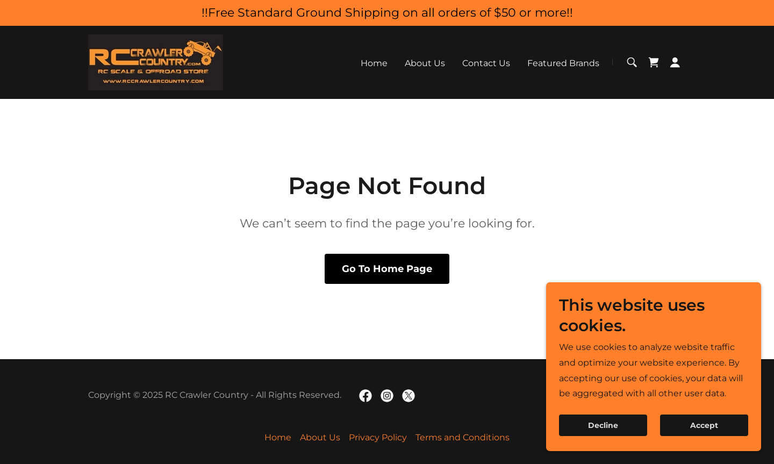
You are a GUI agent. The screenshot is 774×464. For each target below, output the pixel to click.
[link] (155, 61)
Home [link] (374, 63)
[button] (675, 62)
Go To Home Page (387, 269)
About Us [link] (425, 63)
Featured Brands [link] (563, 63)
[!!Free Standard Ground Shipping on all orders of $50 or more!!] (387, 13)
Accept (704, 440)
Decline (603, 440)
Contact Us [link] (486, 63)
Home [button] (277, 437)
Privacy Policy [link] (378, 437)
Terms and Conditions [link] (462, 437)
